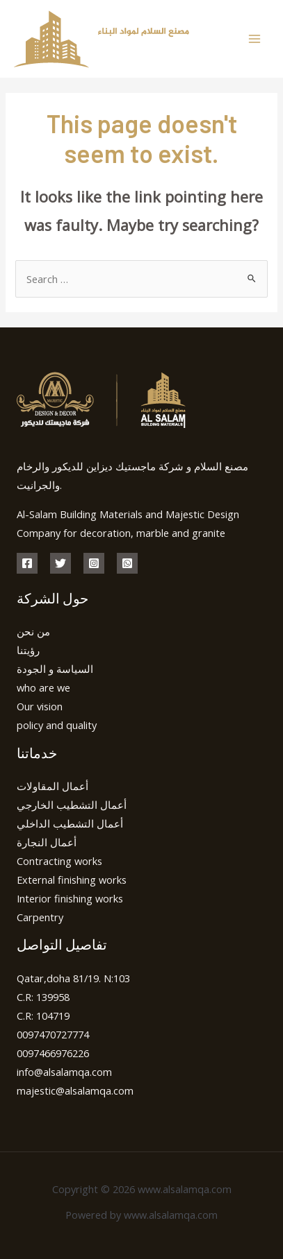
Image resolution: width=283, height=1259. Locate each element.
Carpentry (40, 917)
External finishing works (72, 880)
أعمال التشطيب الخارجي (72, 805)
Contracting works (59, 861)
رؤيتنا (28, 650)
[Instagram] (93, 563)
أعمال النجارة (46, 842)
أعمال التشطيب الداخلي (70, 823)
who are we (43, 687)
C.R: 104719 (43, 1015)
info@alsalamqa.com (64, 1072)
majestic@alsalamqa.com (75, 1090)
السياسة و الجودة (55, 669)
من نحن (33, 631)
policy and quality (57, 725)
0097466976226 (53, 1053)
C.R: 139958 (43, 997)
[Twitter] (60, 563)
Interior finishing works (70, 898)
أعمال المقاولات (52, 786)
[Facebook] (27, 563)
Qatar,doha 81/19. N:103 (73, 978)
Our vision (40, 706)
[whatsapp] (127, 563)
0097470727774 (53, 1034)
